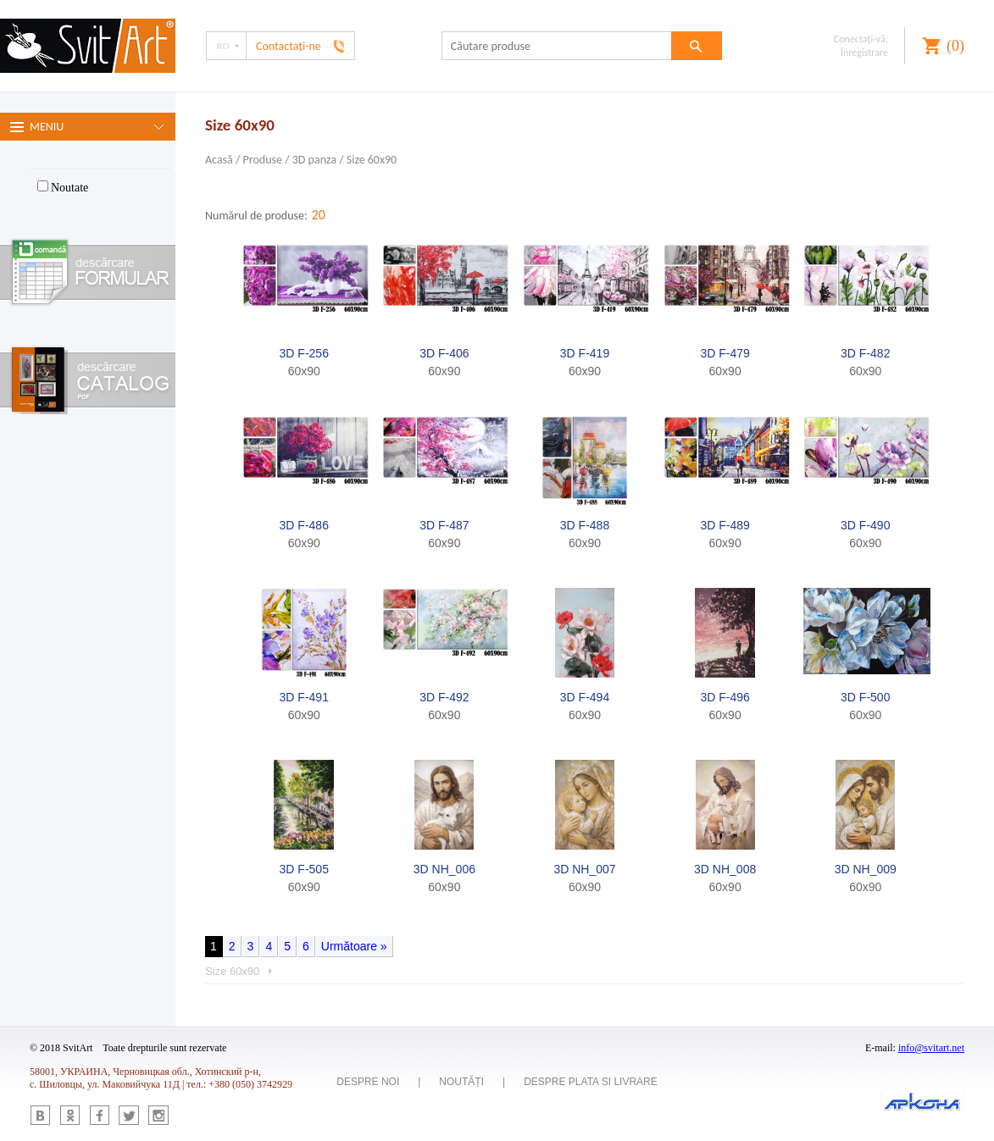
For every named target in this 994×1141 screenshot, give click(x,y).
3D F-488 (584, 525)
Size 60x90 (372, 159)
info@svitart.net (931, 1048)
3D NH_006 (444, 869)
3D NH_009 (866, 869)
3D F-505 (304, 869)
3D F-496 (724, 697)
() (955, 45)
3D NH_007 (584, 869)
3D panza (315, 159)
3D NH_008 (725, 869)
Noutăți (461, 1082)
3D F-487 (444, 525)
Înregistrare (864, 52)
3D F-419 (584, 353)
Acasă (219, 159)
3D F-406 (444, 353)
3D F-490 (865, 525)
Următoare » (354, 946)
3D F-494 (584, 697)
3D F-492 (444, 697)
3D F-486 (304, 525)
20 (318, 215)
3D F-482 (865, 353)
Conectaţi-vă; (861, 39)
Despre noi (367, 1082)
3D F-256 (304, 353)
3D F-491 (304, 697)
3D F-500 (865, 697)
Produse (262, 159)
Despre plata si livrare (591, 1082)
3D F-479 (724, 353)
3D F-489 (724, 525)
